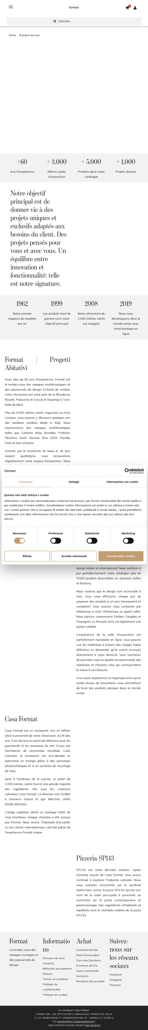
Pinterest (115, 985)
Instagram (116, 979)
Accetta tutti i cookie (121, 556)
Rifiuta (27, 556)
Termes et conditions (55, 979)
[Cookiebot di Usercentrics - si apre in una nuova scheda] (127, 471)
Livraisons (82, 976)
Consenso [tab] (26, 481)
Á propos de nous (54, 958)
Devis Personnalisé (87, 955)
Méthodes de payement (57, 968)
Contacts (48, 963)
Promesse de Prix (86, 965)
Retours (47, 973)
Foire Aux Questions (88, 960)
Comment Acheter (87, 950)
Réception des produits (90, 981)
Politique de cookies (55, 994)
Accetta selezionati (74, 556)
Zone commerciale (87, 970)
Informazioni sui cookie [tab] (122, 481)
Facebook (116, 974)
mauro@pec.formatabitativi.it (76, 1021)
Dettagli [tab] (74, 481)
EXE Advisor (92, 1025)
